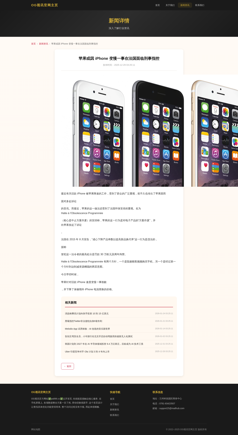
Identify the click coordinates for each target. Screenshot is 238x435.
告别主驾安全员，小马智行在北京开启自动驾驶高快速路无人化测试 (99, 336)
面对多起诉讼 (69, 201)
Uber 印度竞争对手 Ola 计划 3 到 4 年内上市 (87, 351)
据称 (63, 247)
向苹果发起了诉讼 (71, 225)
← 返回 (67, 366)
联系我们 (199, 5)
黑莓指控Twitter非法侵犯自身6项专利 (83, 321)
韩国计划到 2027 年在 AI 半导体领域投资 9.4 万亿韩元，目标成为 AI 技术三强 (104, 344)
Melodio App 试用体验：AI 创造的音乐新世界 (87, 328)
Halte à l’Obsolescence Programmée (82, 213)
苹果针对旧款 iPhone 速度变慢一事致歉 (84, 282)
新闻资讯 (184, 5)
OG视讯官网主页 (44, 5)
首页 (157, 5)
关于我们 (170, 5)
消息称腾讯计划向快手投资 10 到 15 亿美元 (87, 313)
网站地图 (35, 429)
